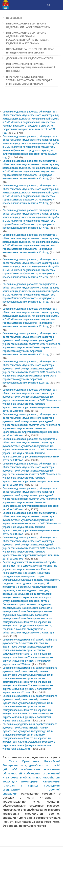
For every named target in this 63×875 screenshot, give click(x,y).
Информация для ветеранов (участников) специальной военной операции (30, 67)
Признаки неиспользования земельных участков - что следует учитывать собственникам (29, 80)
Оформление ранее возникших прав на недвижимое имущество (30, 50)
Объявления (14, 17)
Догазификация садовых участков (29, 58)
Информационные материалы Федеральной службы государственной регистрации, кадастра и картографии (27, 38)
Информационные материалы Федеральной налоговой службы (28, 25)
